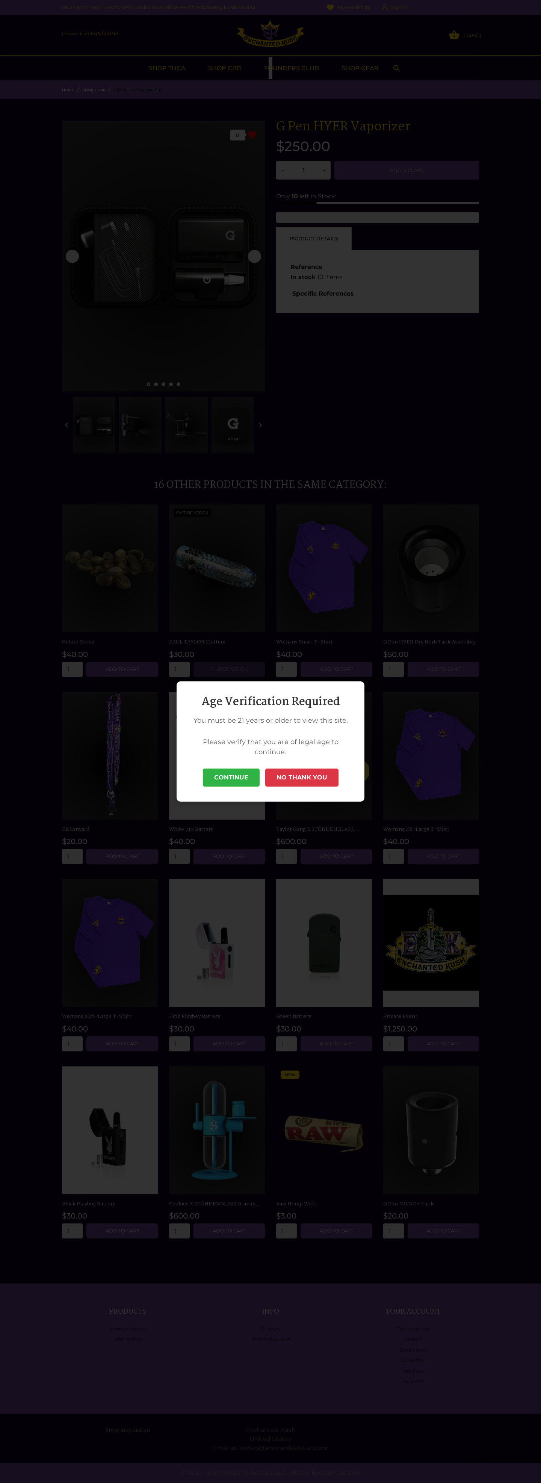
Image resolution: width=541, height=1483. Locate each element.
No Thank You (302, 777)
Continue (231, 777)
